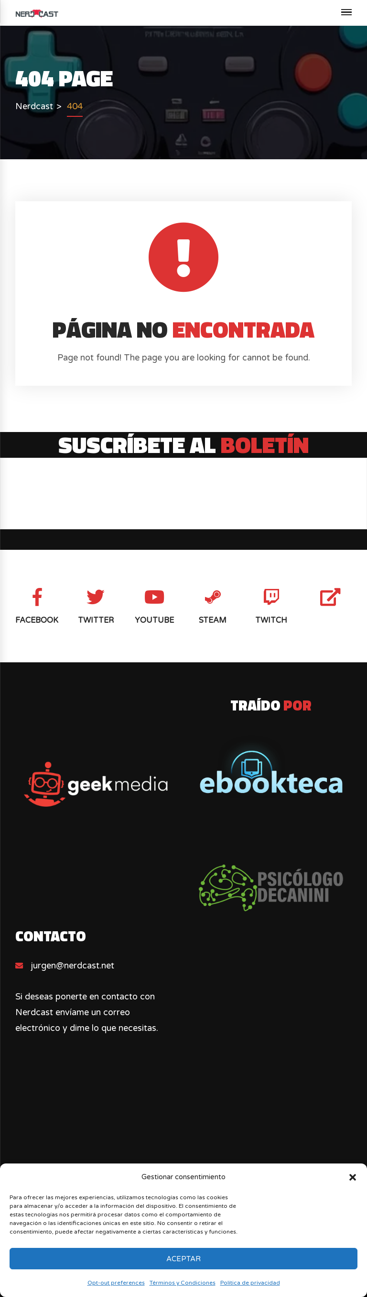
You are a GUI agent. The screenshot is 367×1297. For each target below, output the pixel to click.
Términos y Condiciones (183, 1282)
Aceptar (183, 1259)
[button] (352, 1177)
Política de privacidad (250, 1282)
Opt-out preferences (116, 1282)
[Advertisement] (184, 1156)
